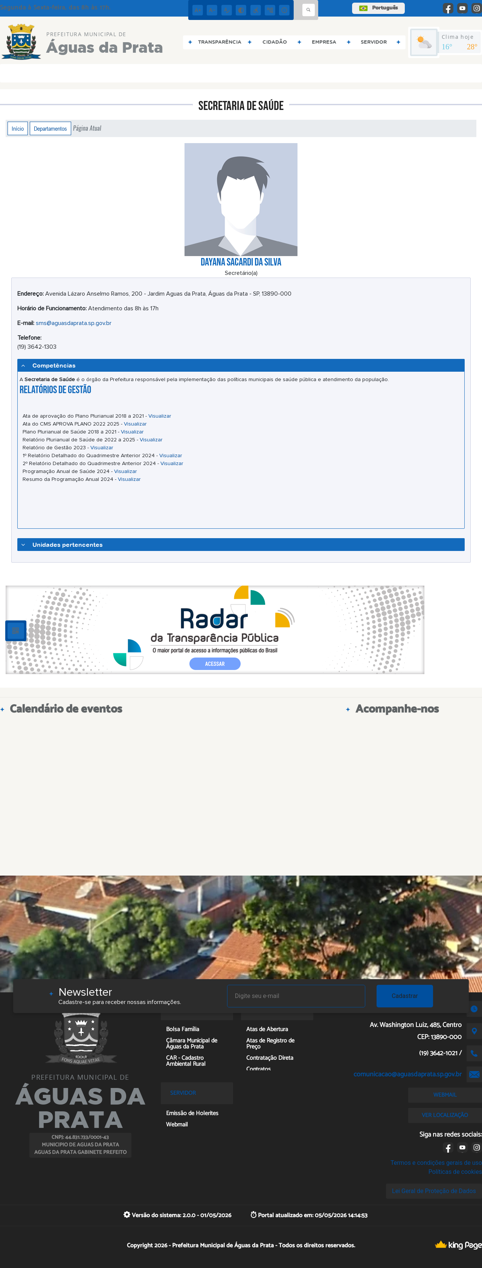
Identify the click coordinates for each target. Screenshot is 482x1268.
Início (18, 128)
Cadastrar (405, 995)
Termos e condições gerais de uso (436, 1162)
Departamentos (50, 128)
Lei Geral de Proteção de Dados (434, 1191)
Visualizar (159, 416)
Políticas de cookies (455, 1171)
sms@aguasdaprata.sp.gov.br (73, 323)
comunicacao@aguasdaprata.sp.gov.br (408, 1074)
